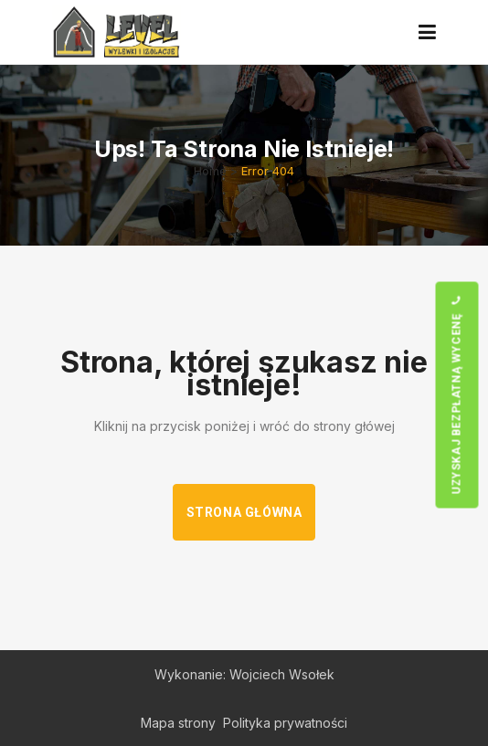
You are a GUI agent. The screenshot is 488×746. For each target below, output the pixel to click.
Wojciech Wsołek (281, 674)
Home (210, 170)
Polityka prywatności (285, 722)
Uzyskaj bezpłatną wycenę (456, 394)
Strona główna (244, 512)
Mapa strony (178, 722)
